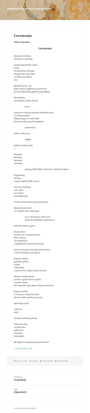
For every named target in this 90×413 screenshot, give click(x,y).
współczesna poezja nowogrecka (29, 8)
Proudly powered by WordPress (25, 408)
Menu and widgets (80, 12)
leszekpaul (34, 361)
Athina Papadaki (47, 361)
